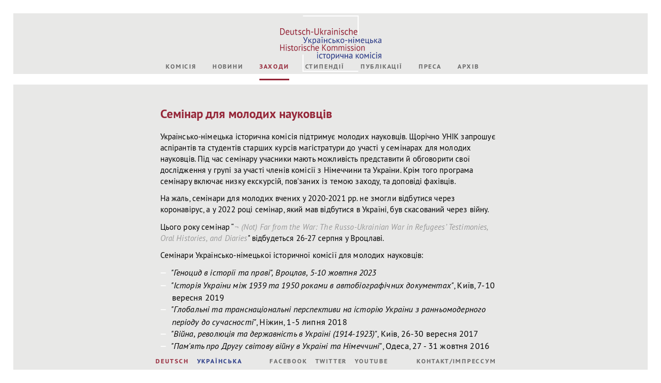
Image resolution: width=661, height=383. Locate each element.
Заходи (274, 66)
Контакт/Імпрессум (456, 361)
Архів (468, 66)
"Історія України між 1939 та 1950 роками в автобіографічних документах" (312, 285)
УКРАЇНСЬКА (219, 361)
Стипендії (325, 66)
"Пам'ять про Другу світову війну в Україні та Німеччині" (276, 345)
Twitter (331, 361)
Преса (430, 66)
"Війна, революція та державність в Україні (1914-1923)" (274, 333)
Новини (228, 66)
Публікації (382, 66)
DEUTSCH (172, 361)
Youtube (371, 361)
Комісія (181, 66)
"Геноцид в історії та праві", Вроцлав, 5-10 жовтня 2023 (274, 272)
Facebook (288, 361)
